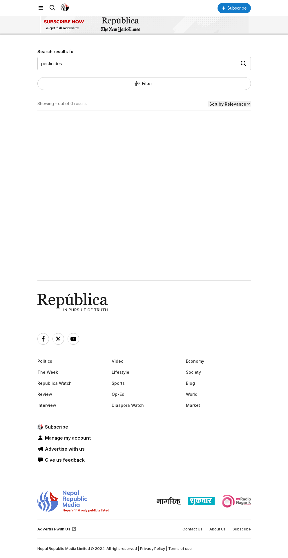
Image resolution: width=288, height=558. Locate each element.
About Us (217, 529)
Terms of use (180, 548)
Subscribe (242, 529)
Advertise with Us (56, 529)
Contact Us (192, 529)
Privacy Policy (152, 548)
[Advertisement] (144, 217)
